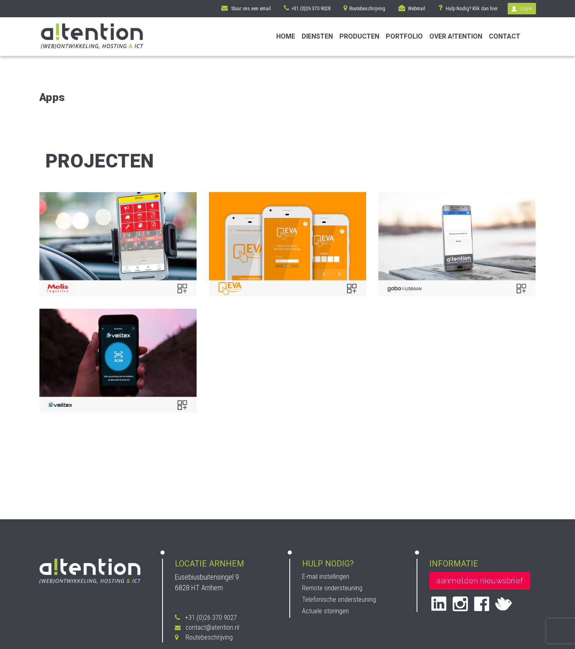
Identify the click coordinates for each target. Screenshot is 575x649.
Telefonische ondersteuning (339, 599)
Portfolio (404, 36)
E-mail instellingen (325, 576)
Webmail (412, 8)
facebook (481, 603)
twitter (504, 603)
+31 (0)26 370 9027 (206, 617)
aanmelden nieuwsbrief (479, 580)
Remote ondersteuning (332, 588)
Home (285, 36)
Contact (504, 36)
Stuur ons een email (246, 8)
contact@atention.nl (207, 627)
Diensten (317, 36)
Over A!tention (455, 36)
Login (521, 8)
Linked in (439, 603)
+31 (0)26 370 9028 (307, 8)
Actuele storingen (325, 611)
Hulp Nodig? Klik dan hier (468, 7)
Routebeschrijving (364, 8)
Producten (359, 36)
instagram (460, 603)
